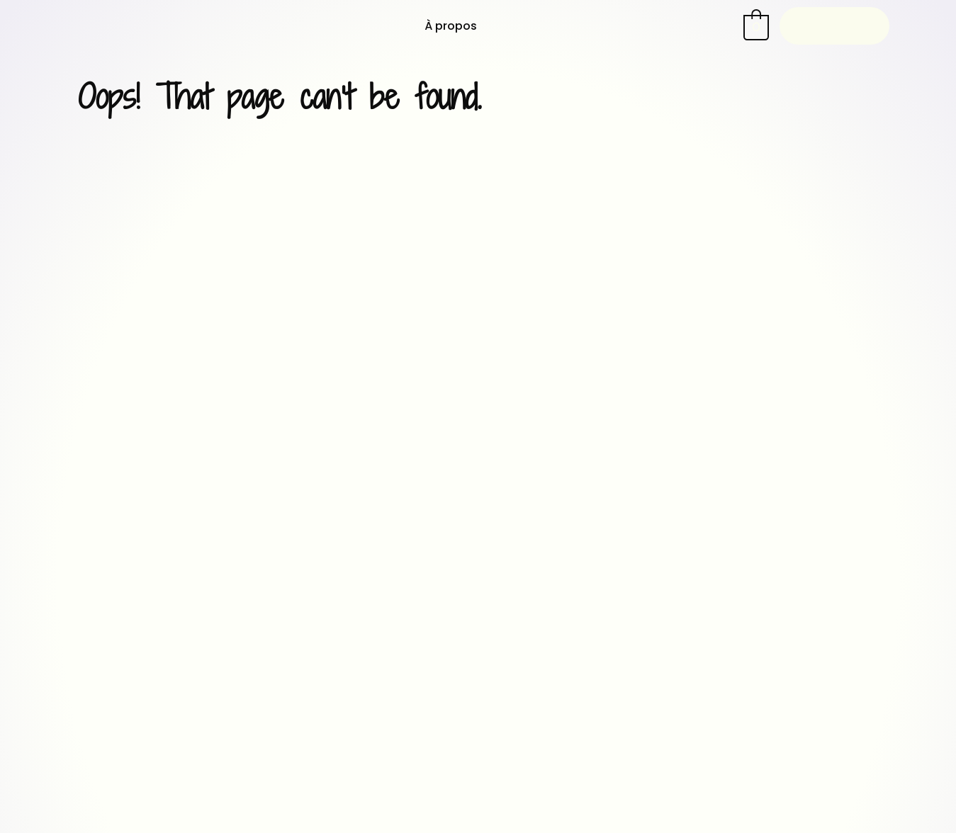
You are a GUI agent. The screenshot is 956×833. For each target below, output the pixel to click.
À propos (450, 26)
